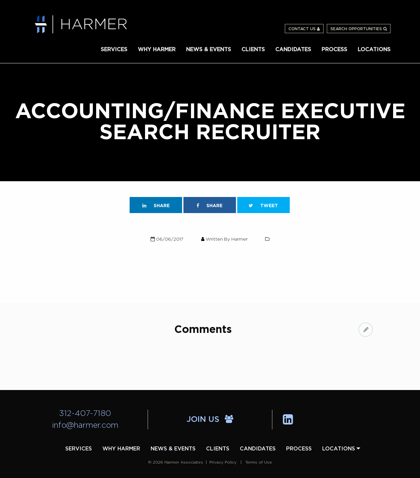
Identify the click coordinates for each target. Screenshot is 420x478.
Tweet (263, 205)
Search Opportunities (358, 29)
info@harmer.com (85, 425)
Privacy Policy (223, 462)
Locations (374, 49)
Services (114, 49)
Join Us (210, 420)
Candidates (293, 49)
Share (156, 205)
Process (334, 49)
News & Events (208, 49)
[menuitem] (114, 49)
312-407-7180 (85, 414)
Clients (253, 49)
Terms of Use (258, 462)
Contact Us (304, 29)
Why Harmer (157, 49)
